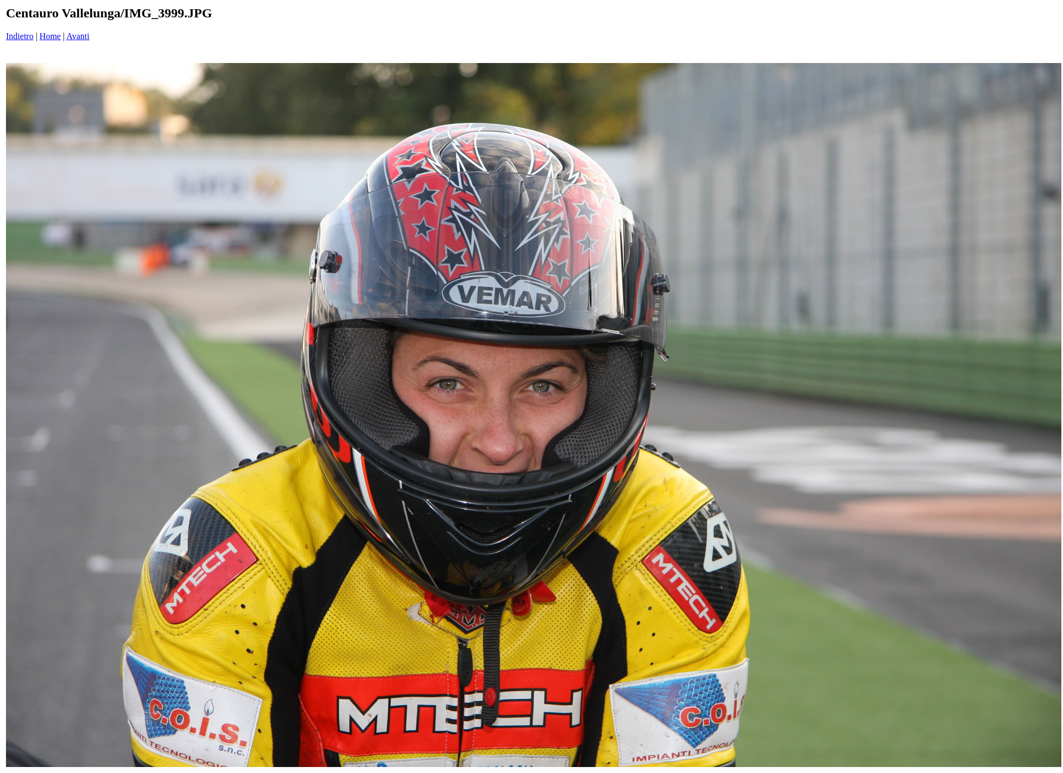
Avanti (77, 36)
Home (50, 36)
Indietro (20, 36)
